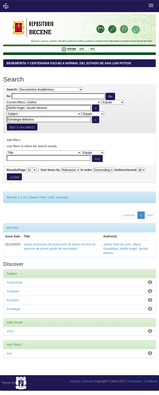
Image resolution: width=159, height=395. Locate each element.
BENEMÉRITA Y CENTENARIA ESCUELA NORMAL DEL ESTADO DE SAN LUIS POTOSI (68, 63)
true (9, 353)
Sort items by (50, 170)
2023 (10, 331)
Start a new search (22, 127)
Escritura (13, 300)
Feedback (151, 381)
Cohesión (13, 291)
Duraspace (134, 381)
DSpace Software (81, 381)
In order (86, 170)
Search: (12, 89)
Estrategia (13, 309)
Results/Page (16, 170)
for (9, 96)
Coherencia (14, 282)
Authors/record (125, 170)
